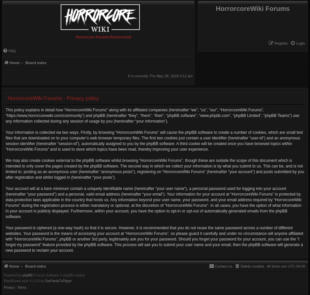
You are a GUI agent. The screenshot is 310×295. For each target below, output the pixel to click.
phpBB (27, 275)
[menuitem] (297, 43)
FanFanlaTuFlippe (58, 281)
